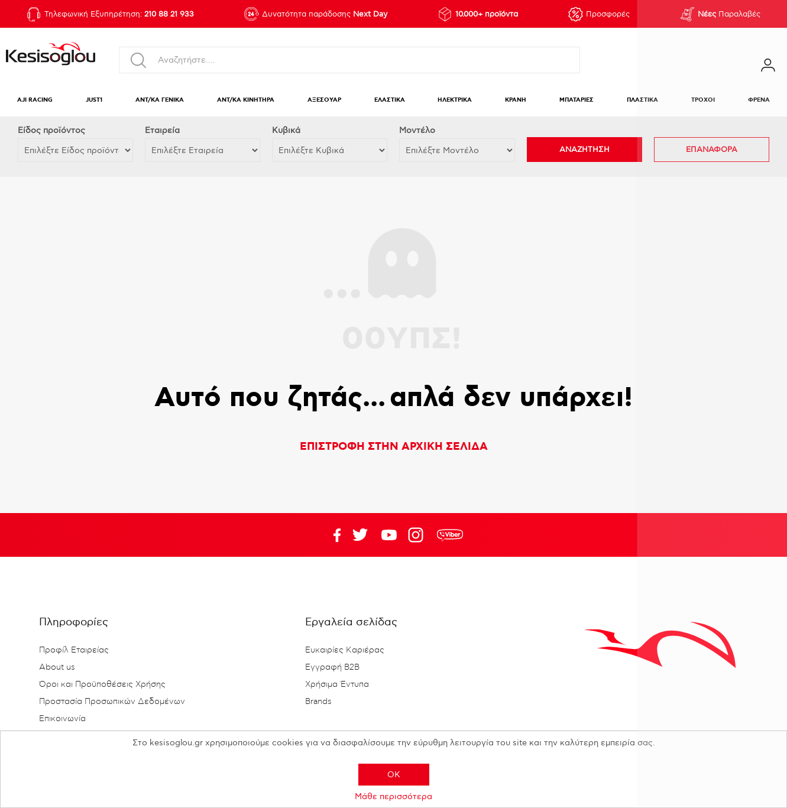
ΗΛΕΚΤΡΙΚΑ (455, 100)
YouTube (360, 535)
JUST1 (94, 100)
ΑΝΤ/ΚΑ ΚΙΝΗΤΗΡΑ (245, 100)
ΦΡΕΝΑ (759, 100)
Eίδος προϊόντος (51, 130)
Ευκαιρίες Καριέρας (344, 650)
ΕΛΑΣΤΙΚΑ (389, 100)
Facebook (331, 535)
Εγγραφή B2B (332, 667)
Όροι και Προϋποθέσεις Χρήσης (102, 684)
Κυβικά (286, 130)
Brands (318, 701)
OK (393, 775)
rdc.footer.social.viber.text (450, 535)
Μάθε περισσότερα (393, 796)
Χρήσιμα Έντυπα (337, 684)
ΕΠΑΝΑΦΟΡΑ (711, 149)
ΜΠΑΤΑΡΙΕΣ (576, 100)
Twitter (389, 535)
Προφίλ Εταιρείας (74, 650)
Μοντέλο (417, 130)
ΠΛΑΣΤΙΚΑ (642, 100)
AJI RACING (35, 100)
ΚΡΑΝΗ (515, 100)
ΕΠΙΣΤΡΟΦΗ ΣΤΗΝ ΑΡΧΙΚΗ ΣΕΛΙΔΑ (394, 447)
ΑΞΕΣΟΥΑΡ (324, 100)
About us (57, 667)
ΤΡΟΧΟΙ (703, 100)
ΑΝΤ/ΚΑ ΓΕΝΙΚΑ (159, 100)
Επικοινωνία (62, 718)
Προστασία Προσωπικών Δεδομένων (112, 701)
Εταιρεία (162, 130)
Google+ (418, 535)
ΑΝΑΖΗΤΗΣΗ (584, 149)
